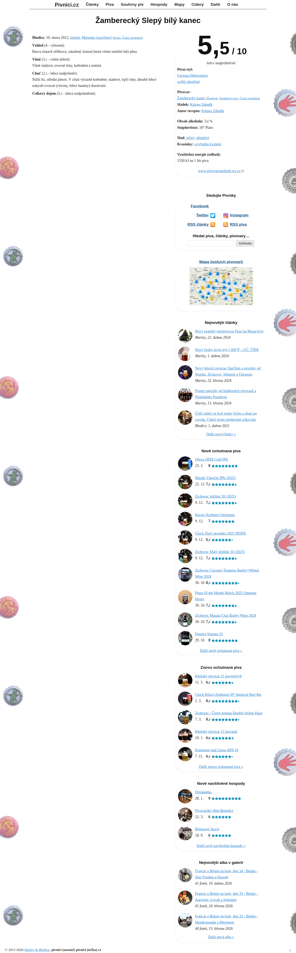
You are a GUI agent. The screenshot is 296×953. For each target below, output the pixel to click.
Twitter (202, 215)
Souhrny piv (132, 4)
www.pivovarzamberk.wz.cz (219, 171)
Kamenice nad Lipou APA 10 (216, 750)
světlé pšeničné (188, 82)
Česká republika (249, 98)
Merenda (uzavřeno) (97, 38)
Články (92, 4)
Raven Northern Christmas (215, 515)
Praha (117, 37)
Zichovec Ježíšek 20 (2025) (215, 496)
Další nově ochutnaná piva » (221, 651)
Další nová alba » (221, 937)
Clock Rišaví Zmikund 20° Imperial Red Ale (228, 695)
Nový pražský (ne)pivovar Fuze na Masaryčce (229, 331)
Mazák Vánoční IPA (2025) (215, 478)
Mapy (180, 4)
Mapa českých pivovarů (221, 262)
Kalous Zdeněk (201, 104)
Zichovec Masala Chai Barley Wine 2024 (225, 615)
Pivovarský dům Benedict (214, 811)
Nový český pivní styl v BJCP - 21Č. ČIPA (227, 350)
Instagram (239, 215)
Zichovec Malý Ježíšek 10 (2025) (220, 552)
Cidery (198, 4)
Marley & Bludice (37, 950)
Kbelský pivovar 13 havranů (216, 732)
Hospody (158, 4)
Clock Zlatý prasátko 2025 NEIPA (220, 533)
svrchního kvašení (207, 144)
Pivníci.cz (67, 5)
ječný (190, 138)
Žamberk (212, 98)
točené (75, 38)
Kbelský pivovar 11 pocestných (218, 676)
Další (215, 4)
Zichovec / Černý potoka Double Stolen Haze (228, 713)
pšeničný (202, 138)
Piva (110, 4)
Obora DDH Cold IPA (211, 459)
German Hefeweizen (192, 76)
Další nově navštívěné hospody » (221, 846)
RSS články (198, 224)
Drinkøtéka (203, 792)
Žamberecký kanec (191, 98)
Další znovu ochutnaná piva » (221, 767)
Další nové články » (221, 434)
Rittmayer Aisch (207, 829)
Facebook (200, 206)
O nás (232, 4)
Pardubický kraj (228, 98)
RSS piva (238, 224)
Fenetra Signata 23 (209, 634)
